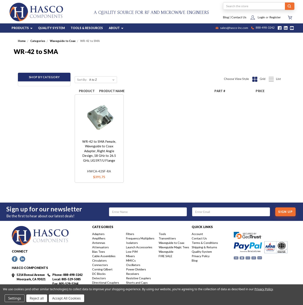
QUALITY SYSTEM (51, 28)
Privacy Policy (201, 256)
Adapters (98, 234)
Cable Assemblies (104, 256)
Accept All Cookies (66, 298)
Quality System (202, 251)
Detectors (99, 278)
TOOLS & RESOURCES (87, 28)
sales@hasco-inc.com (232, 28)
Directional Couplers (105, 282)
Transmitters (167, 238)
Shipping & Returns (204, 247)
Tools (162, 234)
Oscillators (133, 265)
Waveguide (166, 251)
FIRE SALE (165, 256)
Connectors (100, 265)
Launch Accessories (139, 247)
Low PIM (132, 251)
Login (261, 17)
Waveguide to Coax (171, 243)
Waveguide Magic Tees (174, 247)
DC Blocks (99, 273)
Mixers (130, 256)
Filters (130, 234)
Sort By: (82, 79)
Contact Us (238, 17)
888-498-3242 (263, 28)
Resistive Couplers (138, 278)
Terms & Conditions (205, 243)
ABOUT (116, 28)
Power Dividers (136, 269)
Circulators (99, 260)
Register (275, 17)
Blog (226, 17)
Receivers (132, 273)
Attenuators (100, 247)
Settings (14, 298)
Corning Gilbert (102, 269)
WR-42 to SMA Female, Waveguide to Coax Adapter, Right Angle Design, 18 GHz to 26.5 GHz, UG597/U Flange (99, 151)
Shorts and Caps (137, 282)
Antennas (98, 243)
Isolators (132, 243)
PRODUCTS (22, 28)
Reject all (37, 298)
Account (197, 234)
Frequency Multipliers (140, 238)
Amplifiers (98, 238)
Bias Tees (98, 251)
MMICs (131, 260)
